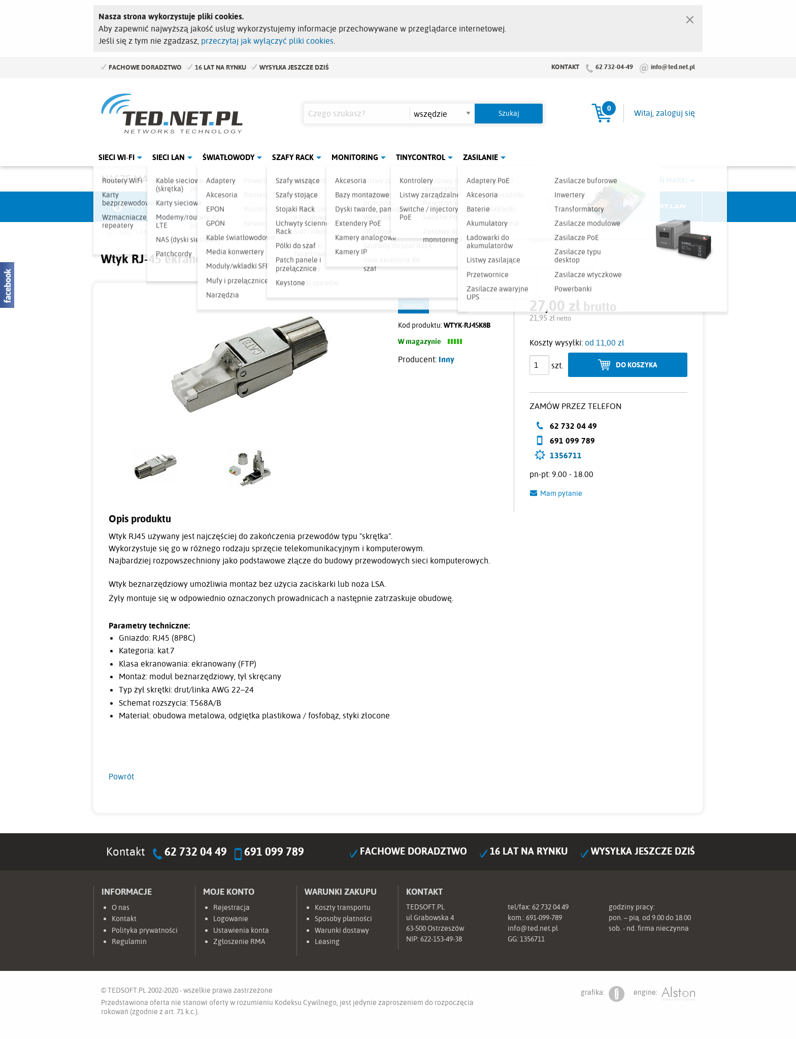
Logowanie (230, 918)
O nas (120, 907)
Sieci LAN (168, 157)
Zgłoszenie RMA (239, 941)
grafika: (602, 994)
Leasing (327, 941)
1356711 (566, 455)
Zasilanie (480, 157)
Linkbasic (512, 207)
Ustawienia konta (241, 930)
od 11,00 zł (604, 342)
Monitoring (354, 157)
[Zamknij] (689, 17)
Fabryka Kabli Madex (284, 207)
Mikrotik (208, 207)
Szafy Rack (293, 157)
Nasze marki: (133, 178)
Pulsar (360, 207)
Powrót (121, 776)
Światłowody (228, 157)
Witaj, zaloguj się (664, 113)
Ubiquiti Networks (132, 207)
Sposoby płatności (343, 918)
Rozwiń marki (662, 180)
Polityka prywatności (145, 930)
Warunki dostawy (342, 930)
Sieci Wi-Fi (116, 157)
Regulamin (129, 941)
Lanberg (588, 207)
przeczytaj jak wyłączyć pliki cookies (267, 41)
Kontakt (565, 66)
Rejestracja (231, 907)
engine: (664, 994)
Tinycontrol (420, 157)
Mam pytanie (561, 493)
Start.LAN (664, 207)
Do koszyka (636, 364)
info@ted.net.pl (673, 66)
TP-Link (437, 207)
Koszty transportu (343, 907)
